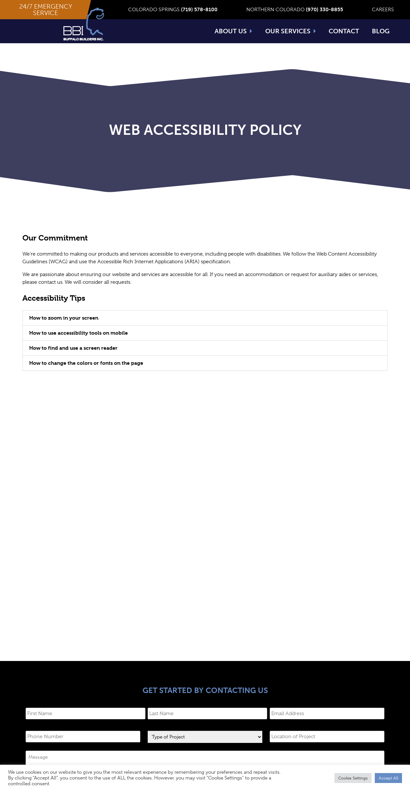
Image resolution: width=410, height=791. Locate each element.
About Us (233, 31)
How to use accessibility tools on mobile (78, 342)
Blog (381, 31)
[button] (45, 9)
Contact (344, 31)
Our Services (290, 31)
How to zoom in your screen (63, 327)
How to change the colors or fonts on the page (86, 372)
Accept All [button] (388, 778)
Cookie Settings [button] (353, 778)
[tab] (205, 327)
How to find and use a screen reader (73, 357)
